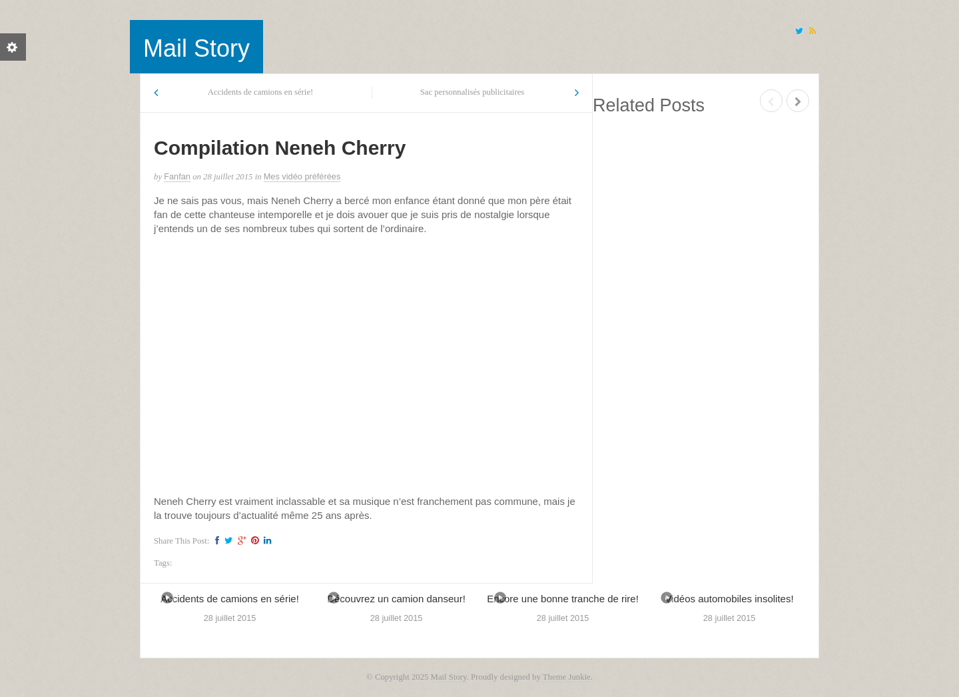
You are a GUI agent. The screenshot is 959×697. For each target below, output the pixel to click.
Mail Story (196, 48)
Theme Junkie (567, 677)
